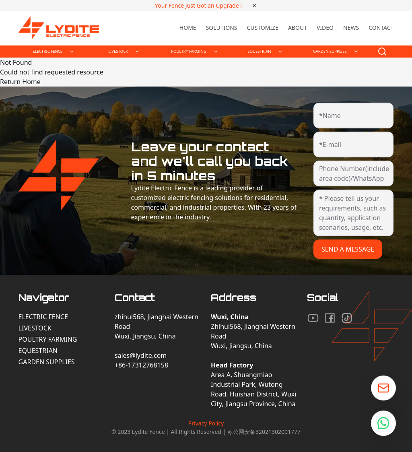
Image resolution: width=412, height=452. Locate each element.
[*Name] (353, 119)
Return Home (20, 81)
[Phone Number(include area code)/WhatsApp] (353, 177)
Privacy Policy (206, 423)
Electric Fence (43, 316)
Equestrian (38, 350)
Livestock (35, 328)
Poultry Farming (48, 339)
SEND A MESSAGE (348, 249)
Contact (381, 27)
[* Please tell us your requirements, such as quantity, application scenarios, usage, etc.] (353, 213)
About (297, 27)
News (351, 27)
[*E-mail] (353, 148)
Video (325, 27)
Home (187, 27)
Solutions (221, 27)
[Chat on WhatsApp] (383, 423)
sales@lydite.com (141, 355)
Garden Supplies (47, 361)
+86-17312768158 (141, 365)
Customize (262, 27)
